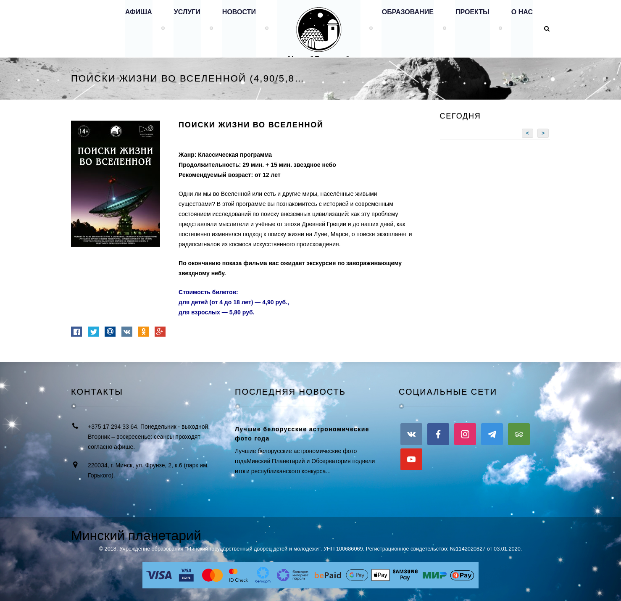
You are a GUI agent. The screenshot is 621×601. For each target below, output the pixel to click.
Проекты (471, 28)
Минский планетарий (136, 535)
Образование (406, 28)
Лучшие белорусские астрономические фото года (302, 434)
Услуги (183, 28)
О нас (521, 28)
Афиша (133, 28)
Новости (235, 28)
